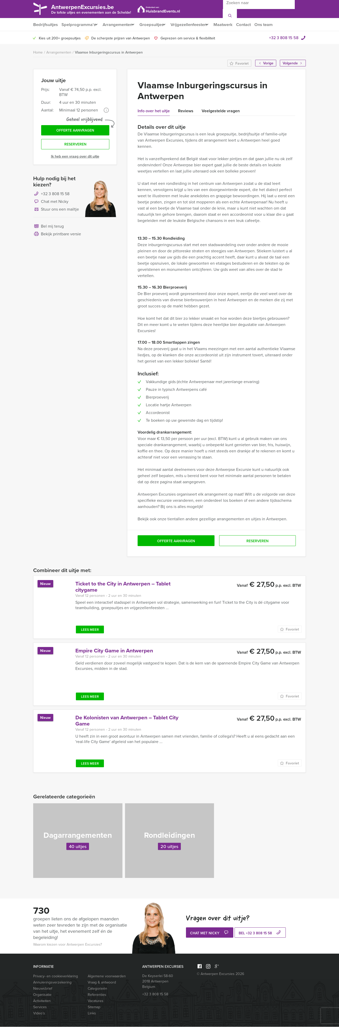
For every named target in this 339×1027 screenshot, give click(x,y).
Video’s (39, 1013)
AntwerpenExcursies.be (91, 8)
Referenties (97, 995)
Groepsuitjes (155, 25)
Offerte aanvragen (75, 131)
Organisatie (42, 995)
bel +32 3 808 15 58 (260, 933)
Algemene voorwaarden (107, 976)
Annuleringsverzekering (52, 982)
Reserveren (75, 146)
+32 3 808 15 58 (283, 38)
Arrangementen (119, 25)
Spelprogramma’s (78, 25)
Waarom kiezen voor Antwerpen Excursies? (67, 944)
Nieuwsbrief (42, 988)
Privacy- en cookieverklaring (55, 976)
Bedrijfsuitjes (45, 25)
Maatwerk (232, 25)
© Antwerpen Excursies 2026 (220, 974)
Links (92, 1013)
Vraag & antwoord (102, 982)
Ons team (274, 25)
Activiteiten (42, 1001)
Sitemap (94, 1007)
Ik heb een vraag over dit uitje (75, 158)
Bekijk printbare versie (57, 236)
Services (40, 1007)
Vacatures (95, 1001)
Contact (253, 25)
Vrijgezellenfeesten (195, 25)
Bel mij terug (48, 228)
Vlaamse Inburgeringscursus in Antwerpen (109, 52)
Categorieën (97, 988)
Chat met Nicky (50, 204)
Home (38, 52)
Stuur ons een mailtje (56, 211)
